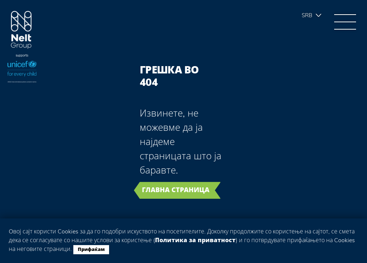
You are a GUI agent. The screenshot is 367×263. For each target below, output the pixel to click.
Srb (307, 15)
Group (21, 30)
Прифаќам (91, 249)
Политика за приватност (195, 240)
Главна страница (175, 190)
